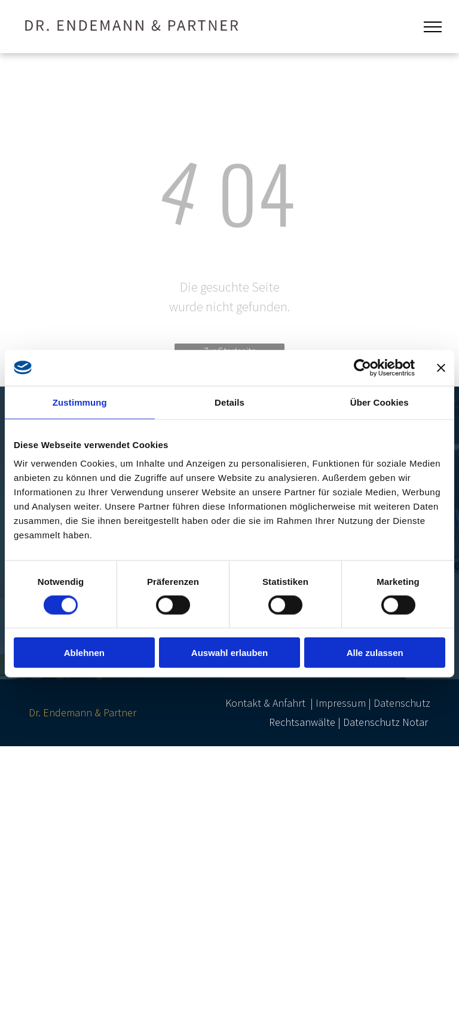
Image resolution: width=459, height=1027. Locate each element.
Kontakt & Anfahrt (265, 703)
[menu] (432, 26)
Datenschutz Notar (385, 722)
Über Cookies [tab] (379, 402)
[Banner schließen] (441, 367)
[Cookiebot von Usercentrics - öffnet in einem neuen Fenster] (362, 367)
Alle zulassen (375, 653)
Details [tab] (229, 402)
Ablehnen (84, 653)
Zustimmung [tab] (80, 402)
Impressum (341, 703)
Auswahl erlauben (229, 653)
